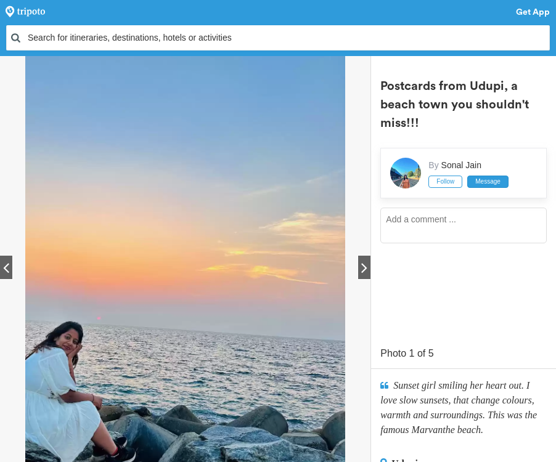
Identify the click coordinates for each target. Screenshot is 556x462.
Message (488, 181)
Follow (445, 181)
